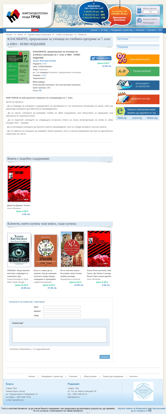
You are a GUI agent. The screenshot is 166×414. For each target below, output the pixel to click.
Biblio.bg (122, 118)
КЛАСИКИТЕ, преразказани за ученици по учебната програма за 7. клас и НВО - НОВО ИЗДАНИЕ (56, 54)
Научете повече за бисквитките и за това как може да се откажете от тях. (141, 409)
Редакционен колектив (70, 279)
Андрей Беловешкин (43, 282)
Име (36, 307)
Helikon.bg (152, 118)
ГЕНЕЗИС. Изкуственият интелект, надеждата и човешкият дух (18, 273)
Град (36, 315)
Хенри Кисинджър (15, 279)
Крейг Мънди (18, 282)
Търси (35, 30)
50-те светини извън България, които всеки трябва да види (71, 273)
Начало (94, 30)
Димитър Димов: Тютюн (18, 205)
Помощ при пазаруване (113, 376)
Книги (20, 34)
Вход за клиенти (150, 19)
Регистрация (148, 23)
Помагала (82, 34)
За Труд (104, 30)
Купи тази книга (103, 58)
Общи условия (90, 376)
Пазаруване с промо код (121, 30)
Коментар (17, 323)
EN (160, 30)
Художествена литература (39, 34)
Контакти (151, 30)
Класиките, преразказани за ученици (65, 72)
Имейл (37, 311)
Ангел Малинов (14, 208)
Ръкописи (140, 30)
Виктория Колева (48, 61)
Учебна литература (64, 34)
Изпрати (104, 357)
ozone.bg (137, 118)
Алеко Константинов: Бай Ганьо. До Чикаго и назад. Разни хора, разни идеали (99, 273)
